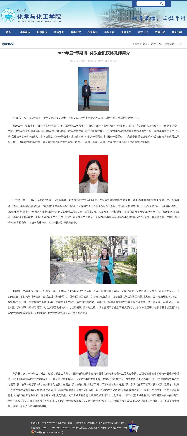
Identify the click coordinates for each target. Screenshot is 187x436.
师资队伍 (42, 32)
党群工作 (126, 32)
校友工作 (143, 32)
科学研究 (76, 32)
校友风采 (170, 44)
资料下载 (160, 32)
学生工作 (109, 32)
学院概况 (25, 32)
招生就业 (93, 32)
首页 (8, 32)
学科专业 (59, 32)
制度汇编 (177, 32)
